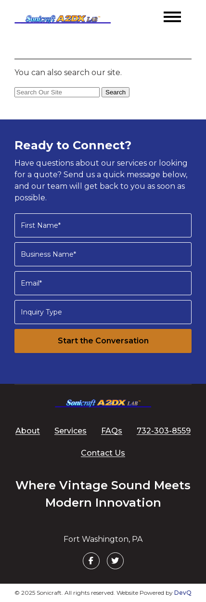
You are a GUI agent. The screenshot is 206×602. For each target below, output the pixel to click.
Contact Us (103, 453)
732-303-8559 (164, 430)
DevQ (183, 592)
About (27, 430)
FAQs (111, 430)
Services (70, 430)
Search (115, 92)
